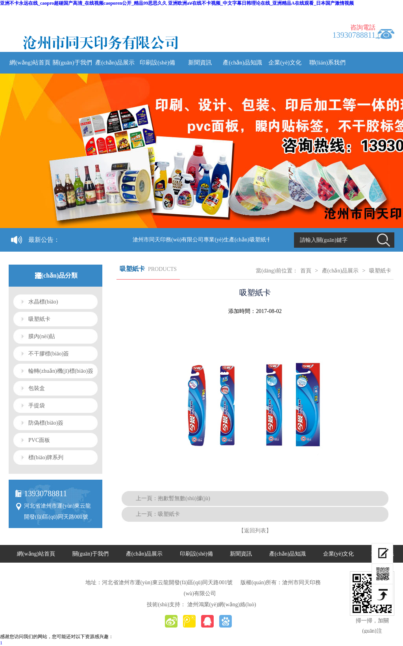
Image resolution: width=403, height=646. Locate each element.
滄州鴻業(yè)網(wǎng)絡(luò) (221, 604)
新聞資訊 (200, 62)
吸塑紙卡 (39, 319)
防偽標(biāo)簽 (45, 423)
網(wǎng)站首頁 (29, 62)
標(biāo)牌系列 (45, 457)
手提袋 (36, 406)
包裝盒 (36, 388)
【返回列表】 (255, 531)
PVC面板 (39, 440)
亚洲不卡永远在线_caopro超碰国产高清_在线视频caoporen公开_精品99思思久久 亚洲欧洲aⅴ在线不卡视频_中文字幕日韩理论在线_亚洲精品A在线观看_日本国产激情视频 (177, 3)
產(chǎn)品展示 (115, 62)
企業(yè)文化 (284, 62)
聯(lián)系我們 (327, 62)
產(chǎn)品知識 (242, 62)
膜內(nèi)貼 (41, 336)
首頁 (305, 271)
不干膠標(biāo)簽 (48, 354)
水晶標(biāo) (43, 302)
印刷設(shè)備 (157, 62)
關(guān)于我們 (72, 62)
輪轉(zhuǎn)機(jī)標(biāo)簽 (60, 371)
